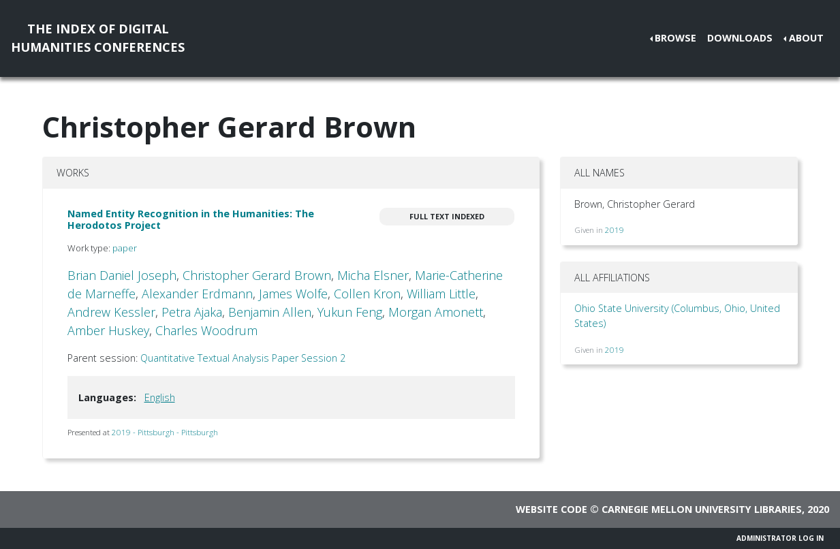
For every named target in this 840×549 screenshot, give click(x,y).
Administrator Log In (780, 538)
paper (124, 248)
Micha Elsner (373, 275)
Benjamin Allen (269, 312)
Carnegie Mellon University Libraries (702, 509)
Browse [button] (675, 37)
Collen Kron (367, 293)
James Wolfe (293, 293)
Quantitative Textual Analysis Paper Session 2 (242, 357)
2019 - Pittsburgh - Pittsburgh (165, 432)
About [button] (806, 37)
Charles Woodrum (206, 330)
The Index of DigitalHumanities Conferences (98, 37)
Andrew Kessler (111, 312)
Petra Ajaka (191, 312)
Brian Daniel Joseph (121, 275)
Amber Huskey (108, 330)
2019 (614, 230)
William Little (441, 293)
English (159, 397)
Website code (551, 509)
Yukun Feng (349, 312)
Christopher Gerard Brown (257, 275)
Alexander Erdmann (197, 293)
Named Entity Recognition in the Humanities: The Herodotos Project (190, 219)
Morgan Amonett (435, 312)
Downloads (740, 37)
